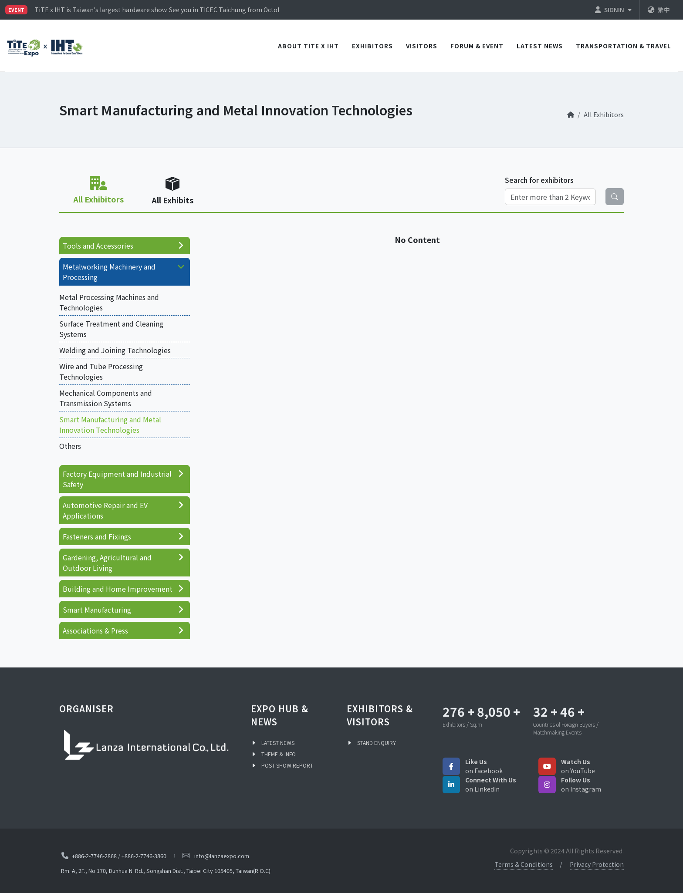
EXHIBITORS (372, 45)
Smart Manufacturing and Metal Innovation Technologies (110, 424)
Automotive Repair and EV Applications (124, 510)
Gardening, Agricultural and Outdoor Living (124, 562)
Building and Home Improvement (124, 588)
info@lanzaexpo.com (221, 856)
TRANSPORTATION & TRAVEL (623, 45)
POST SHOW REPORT (287, 765)
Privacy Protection (597, 864)
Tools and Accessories (124, 245)
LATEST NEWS (540, 45)
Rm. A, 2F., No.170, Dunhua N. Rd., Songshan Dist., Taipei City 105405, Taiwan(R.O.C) (165, 870)
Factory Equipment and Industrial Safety (124, 478)
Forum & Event (477, 45)
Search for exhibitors (539, 180)
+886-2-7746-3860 (144, 856)
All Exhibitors (604, 114)
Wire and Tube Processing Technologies (101, 371)
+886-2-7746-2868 (94, 856)
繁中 (659, 9)
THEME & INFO (278, 754)
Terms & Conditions (523, 864)
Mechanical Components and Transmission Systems (105, 398)
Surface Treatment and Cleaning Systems (111, 328)
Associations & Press (124, 630)
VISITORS (421, 45)
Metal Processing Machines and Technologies (109, 302)
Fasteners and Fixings (124, 536)
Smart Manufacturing (124, 609)
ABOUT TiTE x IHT (308, 45)
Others (70, 446)
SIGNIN (613, 9)
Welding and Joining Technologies (115, 350)
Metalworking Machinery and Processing (125, 271)
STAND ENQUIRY (376, 742)
